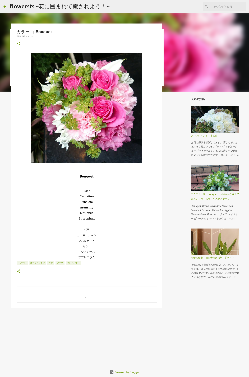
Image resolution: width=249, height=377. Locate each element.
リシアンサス (73, 263)
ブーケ (60, 263)
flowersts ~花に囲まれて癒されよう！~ (60, 6)
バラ (51, 263)
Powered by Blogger (124, 372)
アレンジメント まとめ (204, 135)
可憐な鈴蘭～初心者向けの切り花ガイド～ (214, 257)
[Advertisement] (87, 337)
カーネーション (37, 263)
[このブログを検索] (228, 6)
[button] (19, 43)
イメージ (22, 263)
